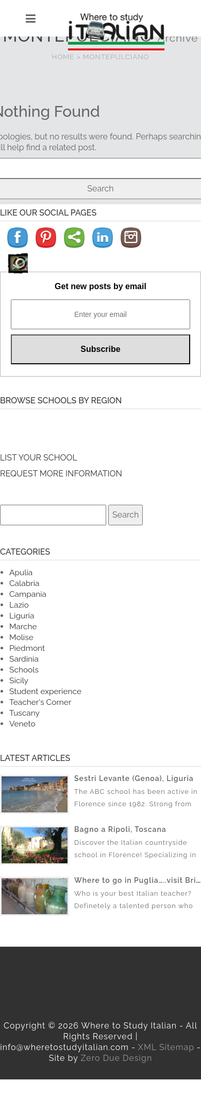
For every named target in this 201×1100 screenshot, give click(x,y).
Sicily (18, 680)
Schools (24, 670)
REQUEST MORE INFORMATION (61, 473)
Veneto (22, 724)
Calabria (24, 583)
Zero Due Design (116, 1058)
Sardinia (24, 659)
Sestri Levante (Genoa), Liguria (134, 778)
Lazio (19, 605)
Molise (21, 637)
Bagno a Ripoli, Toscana (120, 829)
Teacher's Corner (40, 702)
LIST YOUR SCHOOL (38, 458)
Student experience (45, 691)
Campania (27, 594)
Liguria (21, 615)
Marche (23, 626)
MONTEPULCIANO (116, 56)
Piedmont (27, 648)
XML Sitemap (166, 1047)
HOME (63, 56)
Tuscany (24, 713)
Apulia (20, 572)
